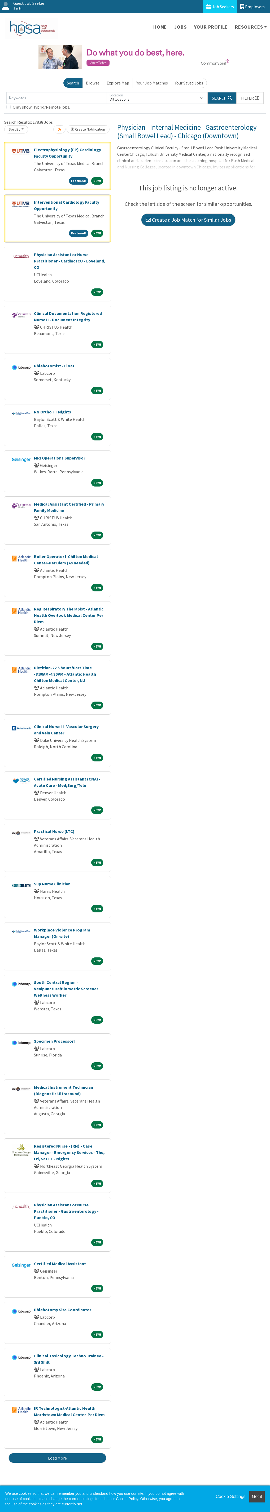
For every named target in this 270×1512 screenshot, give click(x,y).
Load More (57, 1458)
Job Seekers (220, 6)
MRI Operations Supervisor (59, 458)
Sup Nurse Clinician (52, 883)
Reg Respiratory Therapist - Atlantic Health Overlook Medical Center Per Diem (68, 615)
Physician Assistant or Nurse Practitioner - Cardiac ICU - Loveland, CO (69, 261)
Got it (257, 1496)
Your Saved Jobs (189, 83)
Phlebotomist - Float (54, 365)
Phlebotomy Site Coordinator (62, 1309)
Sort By (14, 129)
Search (73, 83)
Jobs (180, 27)
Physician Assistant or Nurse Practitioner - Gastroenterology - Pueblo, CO (66, 1211)
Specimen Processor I (55, 1041)
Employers (252, 6)
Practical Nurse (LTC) (54, 831)
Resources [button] (249, 27)
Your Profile (211, 27)
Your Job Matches (152, 83)
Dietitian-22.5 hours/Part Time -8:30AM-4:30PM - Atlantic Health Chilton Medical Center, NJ (65, 674)
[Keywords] (56, 98)
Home (160, 27)
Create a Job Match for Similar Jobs (188, 219)
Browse (92, 83)
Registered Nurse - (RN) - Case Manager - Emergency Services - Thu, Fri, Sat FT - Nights (69, 1152)
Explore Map (118, 83)
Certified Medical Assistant (60, 1263)
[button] (250, 98)
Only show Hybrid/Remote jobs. (41, 107)
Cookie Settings (230, 1496)
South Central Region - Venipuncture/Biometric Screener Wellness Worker (66, 989)
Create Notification (88, 129)
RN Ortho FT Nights (52, 411)
